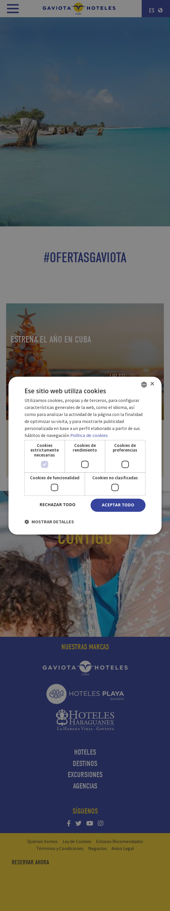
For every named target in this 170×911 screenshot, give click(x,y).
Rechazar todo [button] (57, 504)
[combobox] (144, 384)
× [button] (152, 384)
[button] (49, 521)
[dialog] (85, 455)
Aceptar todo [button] (118, 505)
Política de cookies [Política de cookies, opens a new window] (89, 435)
